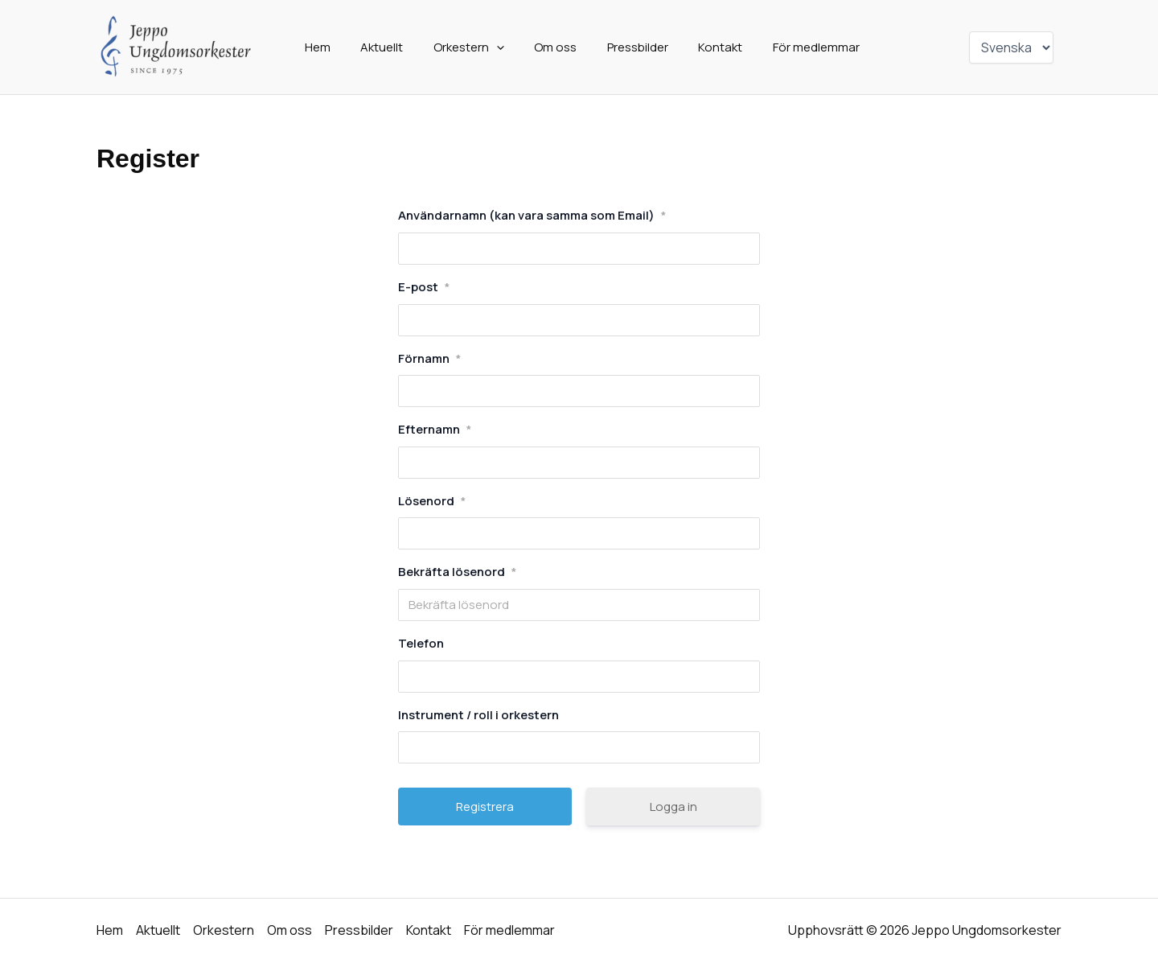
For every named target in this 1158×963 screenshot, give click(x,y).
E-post (424, 286)
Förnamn (429, 358)
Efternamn (434, 429)
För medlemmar (795, 47)
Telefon (421, 643)
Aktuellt (391, 47)
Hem (333, 47)
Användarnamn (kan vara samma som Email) (532, 215)
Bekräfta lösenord (457, 571)
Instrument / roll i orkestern (478, 714)
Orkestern (472, 47)
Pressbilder (628, 47)
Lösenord (432, 500)
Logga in (673, 806)
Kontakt (706, 47)
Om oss (553, 47)
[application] (499, 47)
